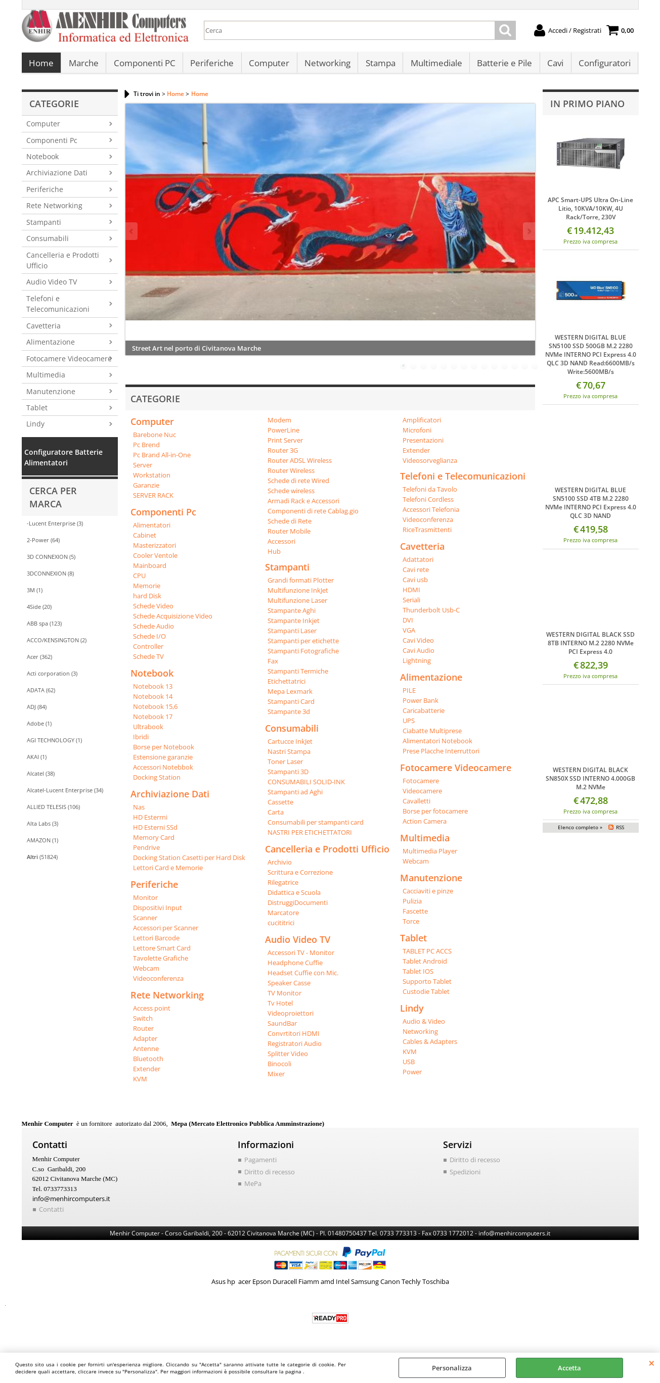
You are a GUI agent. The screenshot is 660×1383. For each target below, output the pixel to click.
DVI (408, 625)
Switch (143, 1023)
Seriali (411, 604)
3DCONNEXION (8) (50, 578)
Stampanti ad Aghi (295, 796)
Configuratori (601, 66)
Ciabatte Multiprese (432, 735)
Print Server (285, 445)
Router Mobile (289, 536)
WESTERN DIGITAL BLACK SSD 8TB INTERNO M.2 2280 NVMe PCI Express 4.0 (590, 648)
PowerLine (283, 435)
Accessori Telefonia (431, 514)
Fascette (415, 916)
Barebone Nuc (154, 439)
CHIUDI (651, 1363)
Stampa (378, 66)
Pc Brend (146, 449)
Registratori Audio (295, 1048)
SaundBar (282, 1028)
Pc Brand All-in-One (162, 459)
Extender (146, 1073)
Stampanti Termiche (298, 676)
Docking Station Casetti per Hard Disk (189, 862)
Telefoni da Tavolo (430, 494)
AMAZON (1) (42, 845)
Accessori (281, 546)
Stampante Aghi (292, 615)
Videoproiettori (291, 1018)
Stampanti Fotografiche (303, 655)
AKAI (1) (37, 762)
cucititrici (281, 927)
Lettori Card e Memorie (168, 872)
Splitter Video (288, 1058)
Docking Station (157, 782)
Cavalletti (416, 805)
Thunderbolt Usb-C (431, 614)
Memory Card (153, 842)
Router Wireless (291, 475)
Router (143, 1033)
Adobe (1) (39, 728)
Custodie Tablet (426, 996)
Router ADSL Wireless (300, 465)
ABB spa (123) (44, 628)
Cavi (552, 66)
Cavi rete (416, 574)
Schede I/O (149, 641)
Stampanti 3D (288, 776)
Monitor (145, 902)
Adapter (145, 1043)
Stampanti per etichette (303, 645)
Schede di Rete (290, 526)
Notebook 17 (152, 721)
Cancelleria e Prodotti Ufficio (62, 265)
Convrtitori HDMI (294, 1038)
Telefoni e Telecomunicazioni (58, 309)
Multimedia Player (430, 856)
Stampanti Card (291, 706)
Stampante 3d (289, 716)
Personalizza (452, 1367)
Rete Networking (54, 211)
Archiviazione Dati (56, 178)
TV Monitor (284, 998)
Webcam (146, 973)
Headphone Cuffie (295, 967)
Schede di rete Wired (298, 485)
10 (494, 370)
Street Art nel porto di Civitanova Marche (196, 353)
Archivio (280, 867)
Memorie (146, 590)
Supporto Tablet (427, 986)
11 (504, 370)
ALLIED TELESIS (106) (53, 812)
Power (412, 1076)
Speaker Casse (289, 987)
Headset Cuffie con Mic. (303, 977)
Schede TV (148, 661)
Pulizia (412, 906)
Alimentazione (50, 347)
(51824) (42, 862)
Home (41, 66)
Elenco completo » (580, 832)
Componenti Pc (51, 145)
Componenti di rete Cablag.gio (313, 515)
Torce (411, 926)
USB (409, 1066)
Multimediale (433, 66)
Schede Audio (153, 631)
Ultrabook (148, 731)
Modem (279, 425)
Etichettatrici (286, 686)
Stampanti (43, 227)
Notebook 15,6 (155, 711)
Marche (83, 66)
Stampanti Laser (292, 635)
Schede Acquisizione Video (172, 621)
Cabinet (144, 540)
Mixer (276, 1078)
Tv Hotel (280, 1008)
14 (535, 370)
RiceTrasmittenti (427, 534)
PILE (409, 695)
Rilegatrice (283, 887)
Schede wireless (291, 495)
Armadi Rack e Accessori (303, 505)
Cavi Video (418, 645)
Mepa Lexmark (290, 696)
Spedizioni (465, 1176)
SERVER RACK (153, 500)
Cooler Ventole (155, 560)
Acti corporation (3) (52, 678)
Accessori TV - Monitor (301, 957)
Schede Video (153, 610)
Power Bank (420, 705)
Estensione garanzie (163, 762)
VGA (409, 635)
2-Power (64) (43, 545)
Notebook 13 (152, 691)
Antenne (146, 1053)
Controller (148, 651)
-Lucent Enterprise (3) (55, 528)
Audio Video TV (51, 287)
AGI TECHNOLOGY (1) (54, 745)
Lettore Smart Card (162, 953)
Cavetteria (43, 331)
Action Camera (425, 826)
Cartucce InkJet (290, 746)
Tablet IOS (418, 976)
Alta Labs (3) (42, 828)
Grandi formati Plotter (301, 585)
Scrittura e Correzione (300, 877)
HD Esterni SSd (155, 832)
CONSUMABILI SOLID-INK (306, 786)
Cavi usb (415, 584)
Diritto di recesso (269, 1176)
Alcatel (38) (41, 778)
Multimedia (45, 380)
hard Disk (147, 600)
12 (514, 370)
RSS (620, 832)
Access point (151, 1013)
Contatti (51, 1214)
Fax (273, 666)
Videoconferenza (158, 983)
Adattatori (418, 564)
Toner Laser (285, 766)
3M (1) (34, 595)
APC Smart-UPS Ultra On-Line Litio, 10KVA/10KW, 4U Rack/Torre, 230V (590, 213)
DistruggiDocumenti (298, 907)
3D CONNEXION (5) (51, 561)
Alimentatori (151, 530)
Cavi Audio (418, 655)
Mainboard (149, 570)
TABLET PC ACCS (427, 956)
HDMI (411, 594)
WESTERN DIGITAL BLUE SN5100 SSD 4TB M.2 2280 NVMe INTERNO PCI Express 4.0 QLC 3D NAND (590, 508)
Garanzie (146, 490)
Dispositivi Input (157, 912)
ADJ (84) (37, 712)
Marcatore (283, 917)
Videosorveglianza (430, 465)
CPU (139, 580)
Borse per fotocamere (435, 816)
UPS (409, 725)
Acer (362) (39, 661)
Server (142, 469)
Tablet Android (425, 966)
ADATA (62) (41, 695)
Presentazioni (423, 445)
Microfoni (417, 435)
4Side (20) (39, 611)
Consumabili (47, 243)
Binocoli (279, 1068)
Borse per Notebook (163, 751)
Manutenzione (50, 396)
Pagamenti (260, 1164)
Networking (325, 66)
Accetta (569, 1367)
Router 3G (283, 455)
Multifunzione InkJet (298, 595)
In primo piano (587, 109)
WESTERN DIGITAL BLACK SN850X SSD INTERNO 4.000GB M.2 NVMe (590, 783)
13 (525, 370)
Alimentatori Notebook (437, 745)
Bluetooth (148, 1063)
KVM (140, 1083)
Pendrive (146, 852)
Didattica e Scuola (294, 897)
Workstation (151, 480)
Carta (276, 817)
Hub (274, 556)
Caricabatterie (424, 715)
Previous (132, 236)
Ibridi (141, 741)
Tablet (37, 412)
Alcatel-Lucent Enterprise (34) (65, 795)
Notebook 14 (152, 701)
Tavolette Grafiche (160, 963)
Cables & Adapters (430, 1046)
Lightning (417, 665)
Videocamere (422, 795)
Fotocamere (421, 785)
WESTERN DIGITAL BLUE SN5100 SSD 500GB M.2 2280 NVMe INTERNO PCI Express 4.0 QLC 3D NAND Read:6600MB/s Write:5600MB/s (590, 360)
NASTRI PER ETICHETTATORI (310, 837)
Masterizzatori (154, 550)
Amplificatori (422, 425)
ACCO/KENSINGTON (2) (56, 645)
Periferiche (211, 66)
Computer (267, 66)
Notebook (42, 161)
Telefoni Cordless (428, 504)
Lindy (35, 429)
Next (528, 236)
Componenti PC (143, 66)
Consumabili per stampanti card (316, 827)
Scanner (145, 922)
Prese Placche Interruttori (441, 755)
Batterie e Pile (501, 66)
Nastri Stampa (289, 756)
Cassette (280, 807)
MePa (252, 1188)
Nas (139, 812)
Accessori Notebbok (163, 772)
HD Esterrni (150, 822)
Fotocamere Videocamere (69, 363)
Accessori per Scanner (165, 932)
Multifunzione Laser (297, 605)
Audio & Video (424, 1026)
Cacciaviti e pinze (428, 895)
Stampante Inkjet (294, 625)
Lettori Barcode (156, 942)
